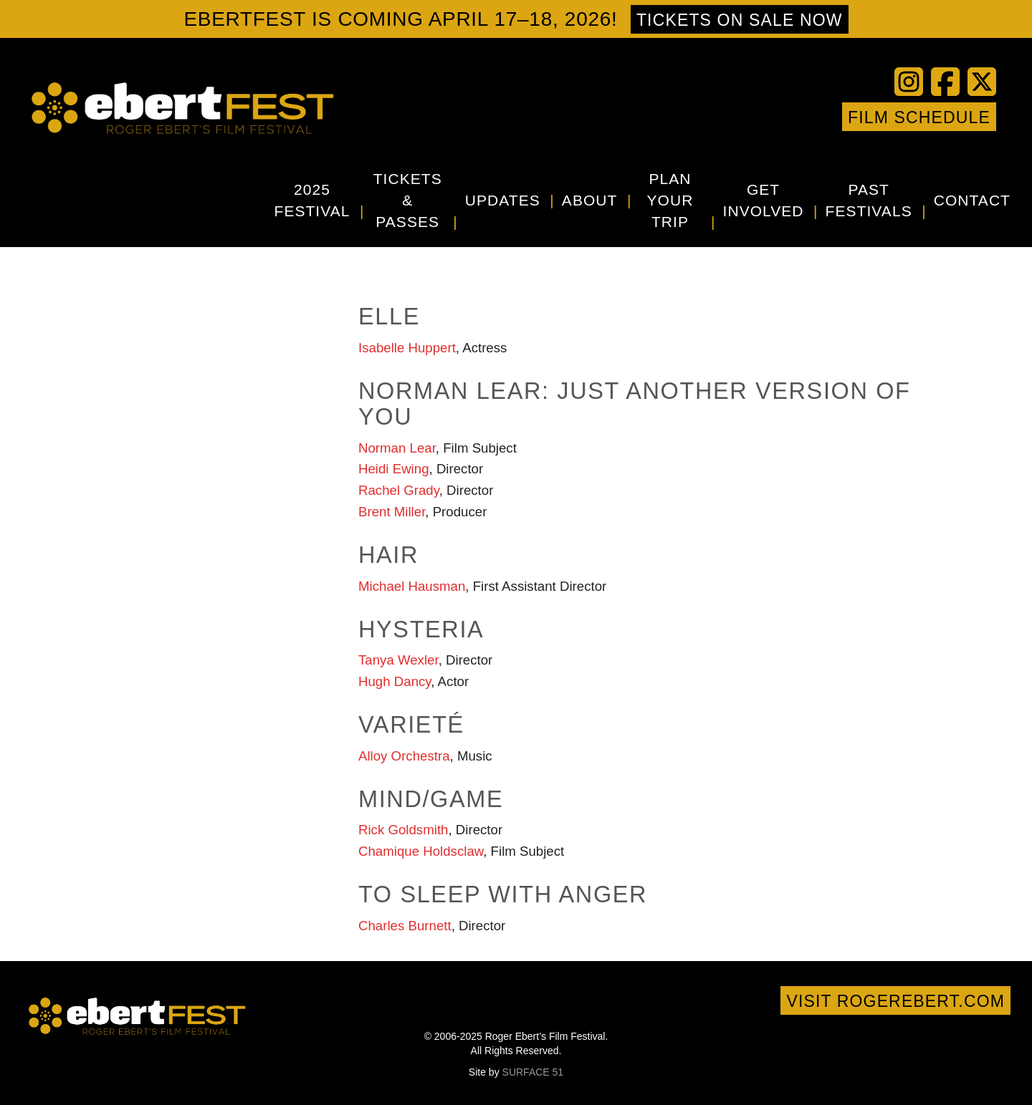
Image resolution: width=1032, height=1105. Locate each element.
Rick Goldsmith (403, 829)
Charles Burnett (405, 925)
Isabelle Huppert (407, 347)
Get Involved (763, 200)
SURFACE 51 (533, 1072)
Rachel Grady (398, 490)
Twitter (736, 116)
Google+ (822, 116)
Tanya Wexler (398, 659)
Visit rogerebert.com (895, 1001)
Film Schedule (919, 117)
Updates (502, 200)
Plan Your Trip (670, 200)
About (590, 200)
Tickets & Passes (407, 200)
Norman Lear (397, 447)
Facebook (715, 116)
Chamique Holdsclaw (420, 851)
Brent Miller (391, 511)
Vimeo (779, 116)
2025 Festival (312, 200)
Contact (972, 200)
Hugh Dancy (394, 681)
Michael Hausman (411, 586)
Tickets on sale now (739, 20)
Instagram (801, 116)
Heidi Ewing (393, 468)
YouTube (758, 116)
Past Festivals (869, 200)
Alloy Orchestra (404, 755)
